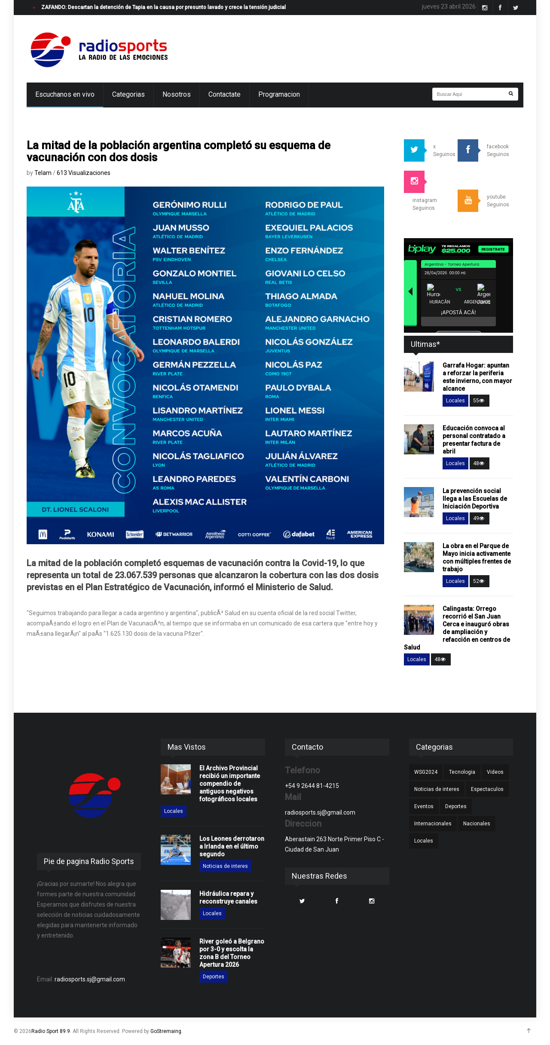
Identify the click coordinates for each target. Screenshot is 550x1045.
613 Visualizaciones (83, 172)
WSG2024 (425, 772)
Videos (495, 772)
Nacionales (476, 824)
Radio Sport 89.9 (50, 1031)
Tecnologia (462, 772)
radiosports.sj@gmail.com (90, 979)
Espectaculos (487, 789)
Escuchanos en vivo (65, 94)
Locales (455, 401)
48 (479, 463)
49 (479, 518)
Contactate (224, 94)
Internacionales (433, 824)
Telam (43, 172)
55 (479, 401)
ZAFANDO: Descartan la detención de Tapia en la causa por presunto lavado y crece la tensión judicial (163, 7)
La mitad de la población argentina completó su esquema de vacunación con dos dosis (178, 151)
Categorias (128, 94)
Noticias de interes (225, 866)
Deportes (213, 977)
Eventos (424, 806)
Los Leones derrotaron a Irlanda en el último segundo (231, 846)
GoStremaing (165, 1031)
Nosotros (176, 94)
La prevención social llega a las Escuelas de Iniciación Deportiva (475, 498)
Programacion (279, 94)
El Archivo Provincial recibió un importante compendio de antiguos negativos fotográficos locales (229, 784)
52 (479, 581)
